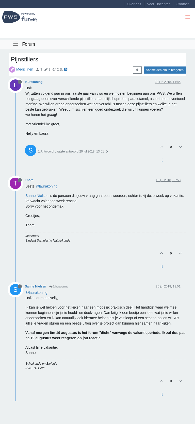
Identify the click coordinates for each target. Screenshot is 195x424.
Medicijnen (24, 69)
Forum (28, 44)
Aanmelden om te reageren (165, 70)
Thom (29, 180)
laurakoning (33, 82)
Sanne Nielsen (36, 196)
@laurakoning (47, 186)
